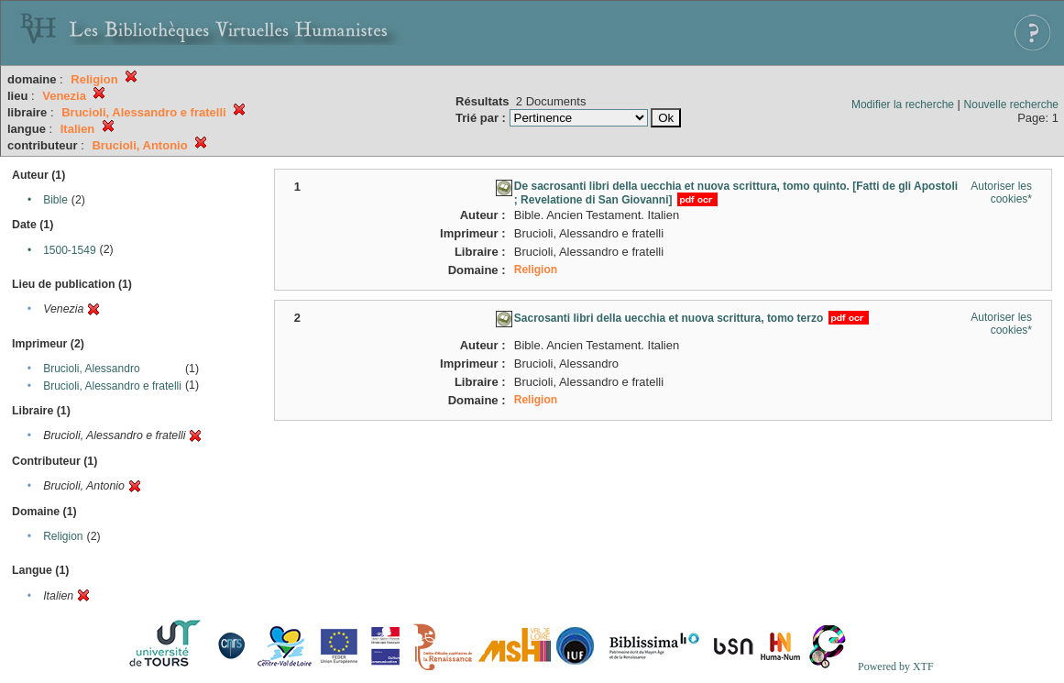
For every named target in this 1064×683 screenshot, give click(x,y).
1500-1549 (69, 250)
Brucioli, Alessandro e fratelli (112, 386)
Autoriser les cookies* (1001, 192)
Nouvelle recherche (1011, 104)
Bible (55, 199)
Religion (62, 536)
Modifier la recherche (902, 104)
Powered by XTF (896, 666)
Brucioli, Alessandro (91, 368)
